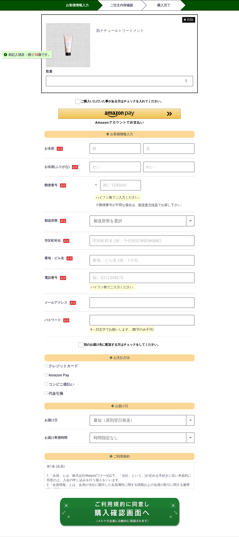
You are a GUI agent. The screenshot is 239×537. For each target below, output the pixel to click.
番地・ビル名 (54, 259)
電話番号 (51, 278)
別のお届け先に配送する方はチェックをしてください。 (122, 345)
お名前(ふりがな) (57, 167)
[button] (119, 117)
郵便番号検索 (148, 205)
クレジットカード (63, 366)
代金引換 (56, 394)
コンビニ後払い (61, 385)
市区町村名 (52, 241)
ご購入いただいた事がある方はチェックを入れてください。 (122, 101)
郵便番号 (51, 186)
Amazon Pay (59, 376)
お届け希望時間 (55, 438)
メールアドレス (55, 303)
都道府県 (51, 221)
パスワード (52, 321)
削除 (189, 20)
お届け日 (51, 421)
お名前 (49, 149)
